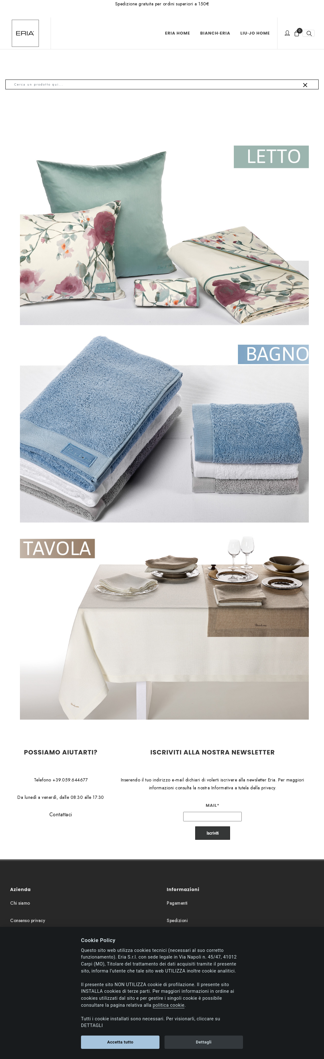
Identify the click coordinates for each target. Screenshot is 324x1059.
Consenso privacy (27, 920)
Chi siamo (20, 903)
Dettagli (204, 1042)
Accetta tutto (120, 1042)
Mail (213, 805)
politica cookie (168, 1005)
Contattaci (60, 814)
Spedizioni (177, 920)
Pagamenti (177, 903)
